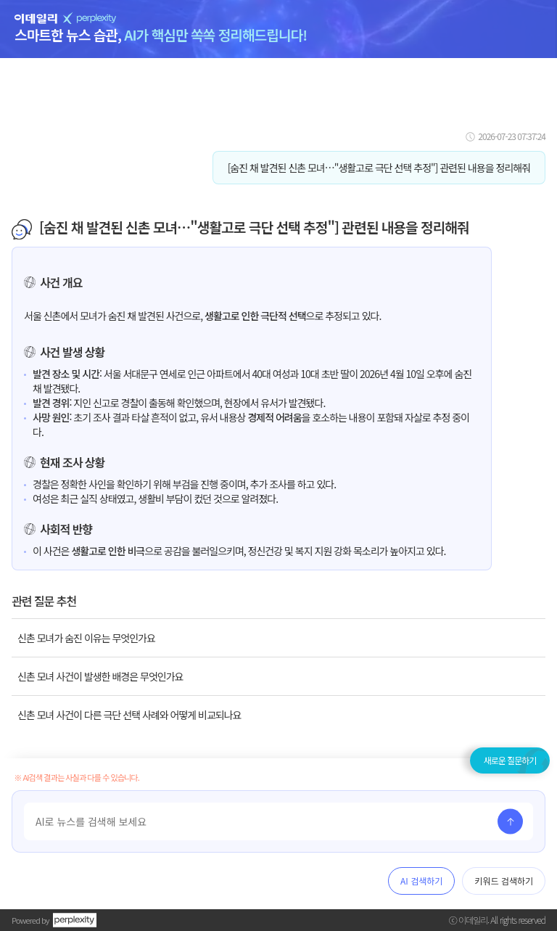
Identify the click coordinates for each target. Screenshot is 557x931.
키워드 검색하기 (503, 880)
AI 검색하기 (421, 880)
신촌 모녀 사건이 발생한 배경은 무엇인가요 (100, 676)
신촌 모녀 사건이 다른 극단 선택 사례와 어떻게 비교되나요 (129, 715)
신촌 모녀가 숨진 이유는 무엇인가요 (86, 638)
